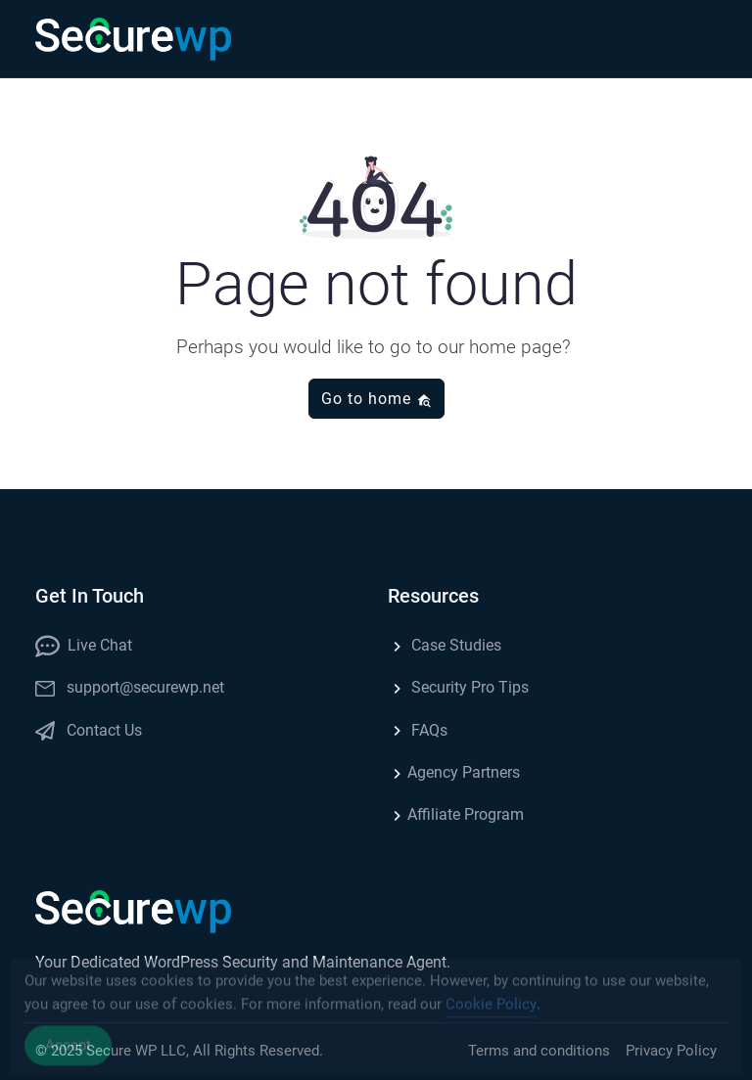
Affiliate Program (456, 814)
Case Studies (444, 645)
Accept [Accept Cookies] (68, 1050)
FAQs (417, 730)
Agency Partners (454, 772)
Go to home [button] (376, 398)
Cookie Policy (491, 1009)
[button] (697, 39)
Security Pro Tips (458, 687)
